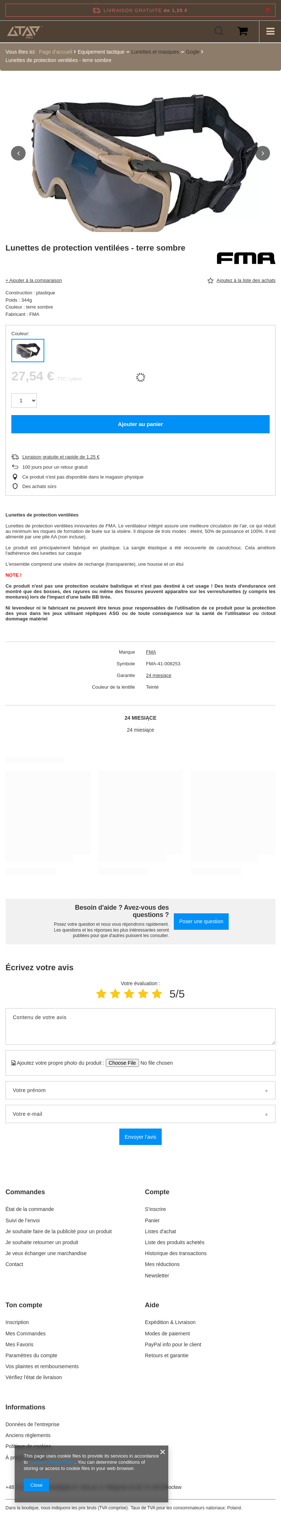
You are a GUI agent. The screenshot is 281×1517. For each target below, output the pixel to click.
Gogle (192, 52)
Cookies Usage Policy (52, 1462)
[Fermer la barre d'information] (268, 10)
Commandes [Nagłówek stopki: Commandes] (25, 1192)
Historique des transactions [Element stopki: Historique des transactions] (176, 1253)
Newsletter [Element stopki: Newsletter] (157, 1275)
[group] (140, 164)
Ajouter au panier (140, 424)
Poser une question (201, 921)
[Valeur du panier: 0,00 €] (243, 31)
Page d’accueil (55, 52)
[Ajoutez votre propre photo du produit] (154, 1063)
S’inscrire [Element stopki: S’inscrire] (155, 1209)
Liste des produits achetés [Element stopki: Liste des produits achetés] (175, 1242)
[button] (18, 153)
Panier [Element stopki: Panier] (152, 1220)
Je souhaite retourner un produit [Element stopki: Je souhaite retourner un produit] (41, 1242)
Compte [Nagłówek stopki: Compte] (157, 1192)
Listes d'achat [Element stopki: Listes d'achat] (160, 1231)
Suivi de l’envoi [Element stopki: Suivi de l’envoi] (22, 1220)
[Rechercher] (219, 31)
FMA (151, 652)
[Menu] (270, 31)
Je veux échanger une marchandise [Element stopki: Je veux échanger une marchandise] (46, 1253)
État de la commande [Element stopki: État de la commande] (30, 1209)
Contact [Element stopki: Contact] (14, 1264)
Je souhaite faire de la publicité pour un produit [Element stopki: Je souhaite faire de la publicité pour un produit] (58, 1231)
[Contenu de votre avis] (140, 1026)
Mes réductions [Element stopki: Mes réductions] (162, 1264)
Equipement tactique (101, 52)
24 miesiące (158, 675)
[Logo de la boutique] (24, 31)
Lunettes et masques (155, 52)
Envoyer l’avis (140, 1137)
